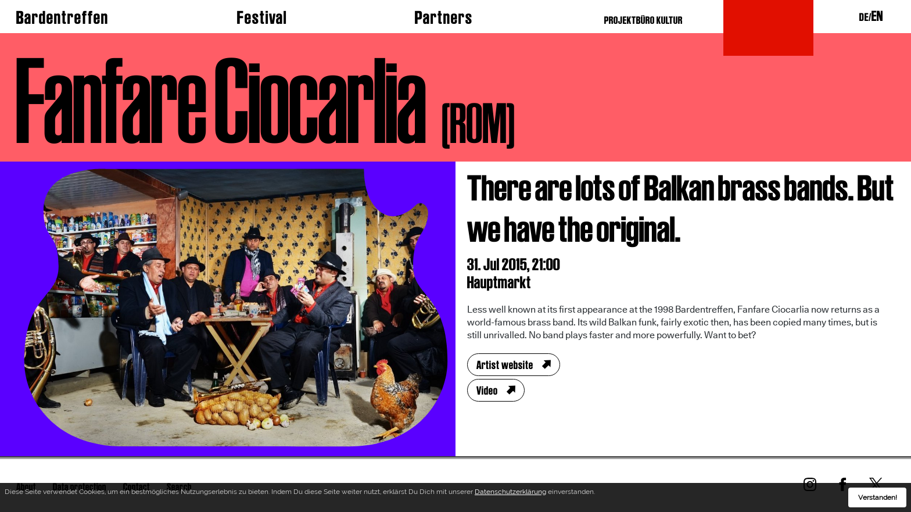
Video (487, 391)
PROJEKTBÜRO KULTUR (643, 20)
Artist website (504, 365)
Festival (262, 17)
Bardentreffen (62, 17)
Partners (444, 17)
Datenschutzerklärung (510, 494)
